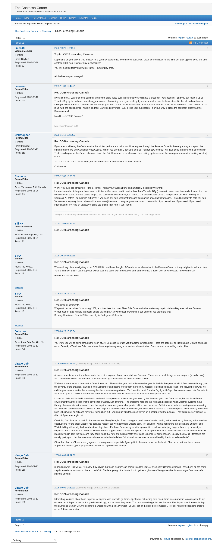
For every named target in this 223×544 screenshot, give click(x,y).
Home (18, 18)
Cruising (46, 31)
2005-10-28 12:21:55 (64, 48)
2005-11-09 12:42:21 (64, 86)
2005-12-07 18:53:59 (64, 176)
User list (53, 18)
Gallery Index (39, 18)
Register (84, 18)
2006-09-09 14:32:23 (64, 487)
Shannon (20, 176)
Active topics (180, 23)
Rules (63, 18)
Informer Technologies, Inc (198, 539)
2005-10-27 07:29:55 (64, 255)
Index (26, 18)
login (180, 37)
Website (19, 288)
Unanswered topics (198, 23)
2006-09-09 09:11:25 (64, 363)
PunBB (166, 539)
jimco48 (19, 48)
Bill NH (19, 223)
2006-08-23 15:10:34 (64, 331)
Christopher (22, 134)
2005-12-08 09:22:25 (64, 223)
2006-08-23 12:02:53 (64, 293)
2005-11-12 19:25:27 (64, 135)
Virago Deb (22, 363)
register (189, 37)
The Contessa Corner (31, 8)
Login (93, 18)
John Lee (20, 331)
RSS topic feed (201, 42)
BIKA (18, 255)
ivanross (20, 86)
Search (72, 18)
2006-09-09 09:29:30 (64, 455)
